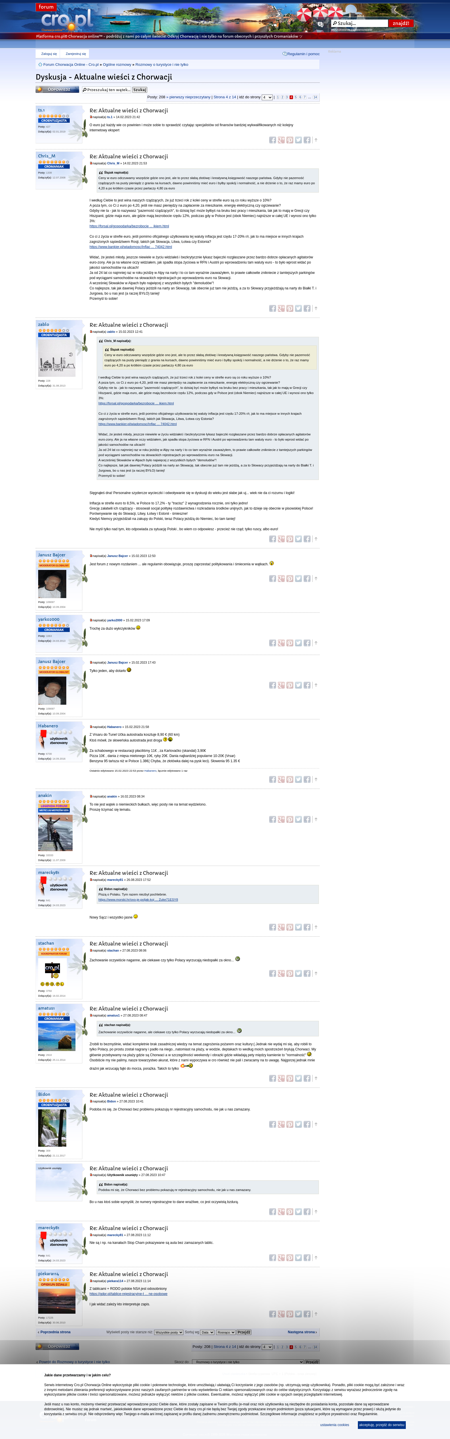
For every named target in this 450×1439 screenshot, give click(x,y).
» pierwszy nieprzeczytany (188, 97)
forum (46, 7)
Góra (315, 140)
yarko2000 (48, 619)
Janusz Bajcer (51, 555)
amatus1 (46, 1008)
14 (315, 97)
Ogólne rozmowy (117, 64)
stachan (46, 943)
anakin (45, 795)
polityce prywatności (334, 1414)
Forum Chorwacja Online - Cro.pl (71, 64)
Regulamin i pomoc (303, 54)
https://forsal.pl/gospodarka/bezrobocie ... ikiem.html (129, 226)
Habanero (48, 726)
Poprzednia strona (55, 1332)
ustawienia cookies (334, 1425)
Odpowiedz (57, 89)
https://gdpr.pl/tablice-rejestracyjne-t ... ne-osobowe (128, 1294)
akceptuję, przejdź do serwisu (381, 1425)
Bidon (44, 1094)
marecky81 (48, 872)
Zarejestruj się (76, 53)
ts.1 (41, 110)
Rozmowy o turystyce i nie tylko (161, 64)
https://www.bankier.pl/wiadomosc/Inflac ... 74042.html (131, 247)
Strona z (225, 97)
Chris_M (46, 156)
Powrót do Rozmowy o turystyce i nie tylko (74, 1362)
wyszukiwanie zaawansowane (351, 29)
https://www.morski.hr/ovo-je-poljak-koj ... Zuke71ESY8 (138, 899)
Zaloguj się (49, 53)
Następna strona (301, 1332)
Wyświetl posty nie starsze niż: (144, 1332)
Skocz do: (182, 1362)
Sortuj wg (199, 1332)
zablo (43, 324)
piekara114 (48, 1273)
